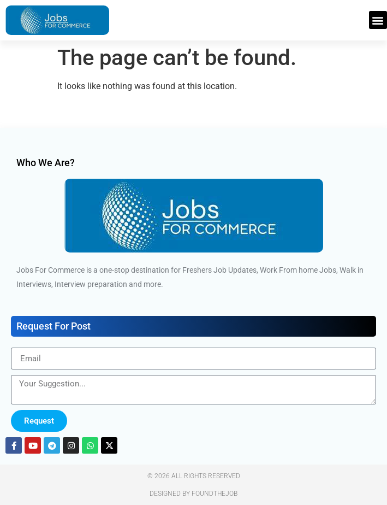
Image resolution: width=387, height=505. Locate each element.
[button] (378, 20)
